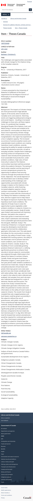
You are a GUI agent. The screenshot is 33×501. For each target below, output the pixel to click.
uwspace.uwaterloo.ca (8, 336)
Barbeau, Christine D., (8, 54)
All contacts (4, 428)
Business (3, 446)
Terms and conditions (6, 495)
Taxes (2, 454)
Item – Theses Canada (21, 28)
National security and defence (8, 459)
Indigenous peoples (6, 477)
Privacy (3, 498)
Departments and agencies (8, 431)
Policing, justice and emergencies (9, 464)
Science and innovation (7, 474)
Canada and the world (6, 469)
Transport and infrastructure (8, 467)
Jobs (2, 438)
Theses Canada (7, 28)
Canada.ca (4, 18)
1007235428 (5, 43)
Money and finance (6, 472)
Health (2, 451)
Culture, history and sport (7, 461)
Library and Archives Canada (18, 18)
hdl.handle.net (6, 333)
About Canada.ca (5, 492)
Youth (2, 482)
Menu (6, 14)
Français (29, 1)
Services (5, 21)
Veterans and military (6, 479)
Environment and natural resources (10, 456)
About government (5, 433)
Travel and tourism (6, 444)
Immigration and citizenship (8, 441)
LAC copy (4, 49)
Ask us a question (5, 418)
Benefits (3, 449)
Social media (4, 487)
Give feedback (4, 420)
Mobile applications (6, 490)
